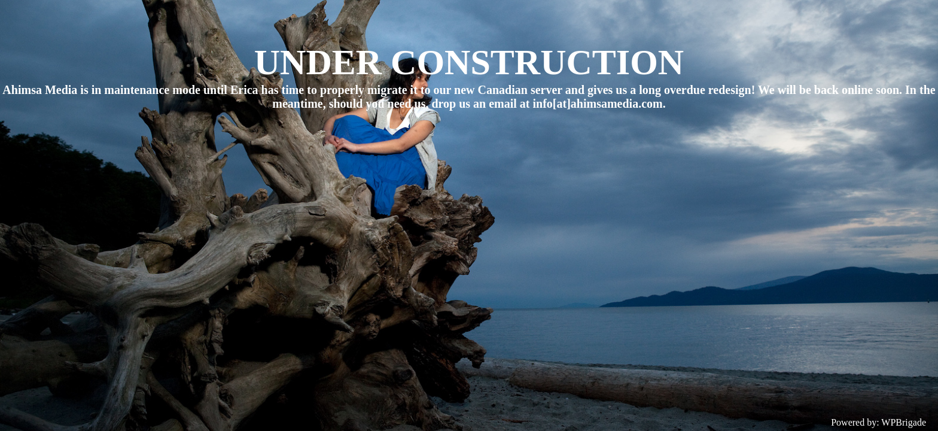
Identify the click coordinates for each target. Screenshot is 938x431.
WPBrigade (903, 422)
